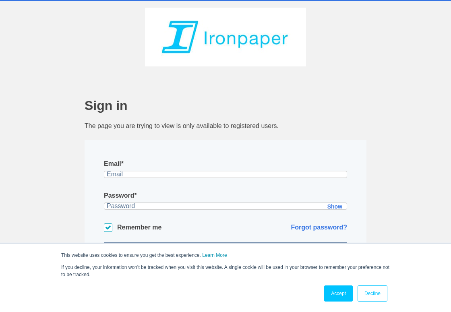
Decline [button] (372, 293)
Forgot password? (319, 227)
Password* (120, 195)
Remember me (139, 227)
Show (334, 206)
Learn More (214, 255)
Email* (114, 163)
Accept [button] (338, 293)
